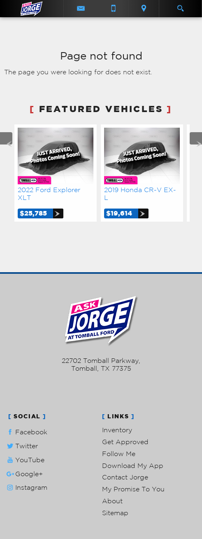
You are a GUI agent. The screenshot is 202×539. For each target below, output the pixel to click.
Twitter (21, 446)
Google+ (24, 474)
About (112, 501)
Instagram (26, 487)
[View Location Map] (143, 8)
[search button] (180, 5)
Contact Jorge (125, 477)
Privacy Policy (101, 406)
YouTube (24, 460)
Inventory (117, 429)
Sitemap (115, 512)
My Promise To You (133, 489)
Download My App (132, 465)
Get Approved (125, 441)
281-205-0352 (101, 352)
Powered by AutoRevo (101, 389)
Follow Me (118, 453)
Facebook (26, 432)
